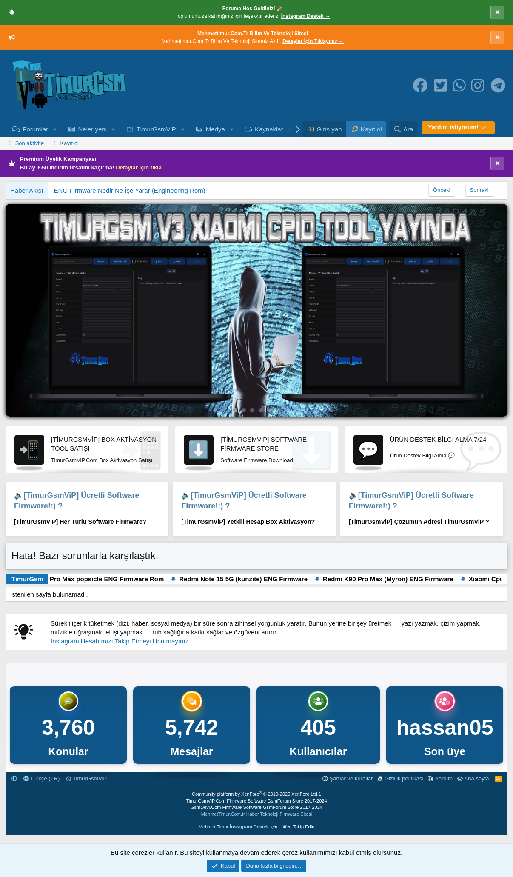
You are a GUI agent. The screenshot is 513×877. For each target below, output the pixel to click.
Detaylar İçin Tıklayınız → (313, 41)
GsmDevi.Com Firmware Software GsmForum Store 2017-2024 (256, 807)
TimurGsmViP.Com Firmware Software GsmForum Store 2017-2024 (256, 800)
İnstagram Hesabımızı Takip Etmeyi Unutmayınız (119, 641)
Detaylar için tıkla (139, 167)
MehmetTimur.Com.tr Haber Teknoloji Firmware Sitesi (256, 814)
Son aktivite (29, 143)
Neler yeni (92, 129)
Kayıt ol (69, 143)
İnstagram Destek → (305, 16)
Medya (215, 129)
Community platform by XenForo (255, 794)
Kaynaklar (269, 129)
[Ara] (403, 129)
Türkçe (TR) (41, 778)
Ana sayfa (477, 778)
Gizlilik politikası (404, 778)
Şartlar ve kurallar (351, 778)
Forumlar (35, 129)
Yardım (444, 778)
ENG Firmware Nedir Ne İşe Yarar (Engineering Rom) (129, 190)
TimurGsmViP (156, 129)
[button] (55, 129)
